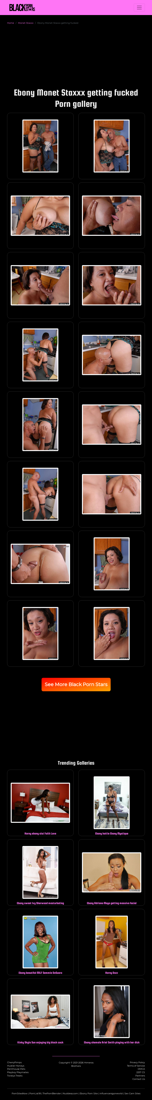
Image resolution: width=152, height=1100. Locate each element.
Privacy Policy (137, 1062)
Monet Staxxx (25, 23)
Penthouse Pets (16, 1069)
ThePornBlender (52, 1093)
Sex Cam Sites (132, 1093)
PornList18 (35, 1093)
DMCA (141, 1069)
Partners (140, 1075)
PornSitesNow (20, 1093)
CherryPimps (14, 1062)
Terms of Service (136, 1065)
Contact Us (138, 1079)
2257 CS (140, 1072)
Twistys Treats (14, 1075)
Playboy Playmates (17, 1072)
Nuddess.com (70, 1093)
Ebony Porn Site (89, 1093)
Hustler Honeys (15, 1065)
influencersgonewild (111, 1093)
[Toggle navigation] (139, 7)
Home (10, 23)
